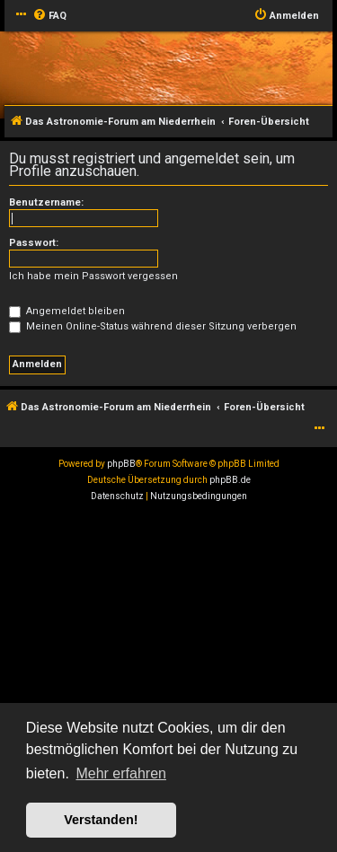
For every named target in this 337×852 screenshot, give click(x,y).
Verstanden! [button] (100, 819)
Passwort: (33, 243)
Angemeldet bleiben (67, 311)
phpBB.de (230, 480)
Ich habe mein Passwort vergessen (93, 276)
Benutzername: (46, 202)
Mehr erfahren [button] (120, 773)
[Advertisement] (168, 682)
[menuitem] (49, 16)
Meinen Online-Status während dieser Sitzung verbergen (153, 326)
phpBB (121, 464)
